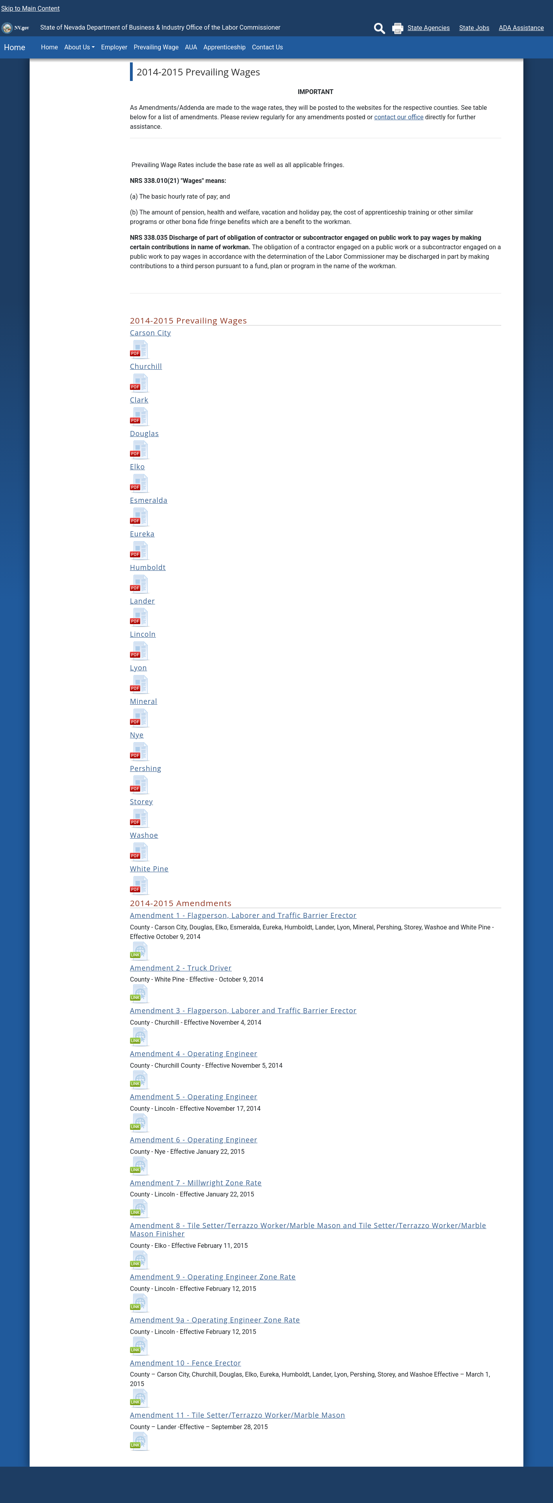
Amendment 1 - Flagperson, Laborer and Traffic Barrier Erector (243, 915)
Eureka (142, 533)
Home (12, 47)
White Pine (149, 868)
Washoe (144, 835)
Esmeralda (148, 500)
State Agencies (429, 28)
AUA (191, 47)
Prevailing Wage (156, 47)
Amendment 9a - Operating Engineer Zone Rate (215, 1319)
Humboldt (148, 567)
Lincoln (143, 634)
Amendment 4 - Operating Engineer (194, 1053)
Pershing (146, 768)
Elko (137, 466)
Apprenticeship (224, 47)
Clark (139, 399)
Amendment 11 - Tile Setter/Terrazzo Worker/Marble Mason (237, 1415)
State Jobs (474, 28)
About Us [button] (77, 47)
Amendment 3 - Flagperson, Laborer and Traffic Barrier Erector (243, 1010)
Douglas (144, 433)
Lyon (138, 667)
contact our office (399, 117)
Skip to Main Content (30, 8)
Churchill (146, 366)
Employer (114, 47)
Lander (142, 601)
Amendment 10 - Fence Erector (185, 1363)
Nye (137, 734)
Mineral (143, 701)
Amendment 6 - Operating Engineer (194, 1139)
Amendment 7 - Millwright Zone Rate (196, 1182)
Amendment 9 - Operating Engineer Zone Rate (213, 1276)
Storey (141, 801)
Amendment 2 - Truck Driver (181, 968)
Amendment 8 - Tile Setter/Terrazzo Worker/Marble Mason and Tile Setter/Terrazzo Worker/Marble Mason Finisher (308, 1229)
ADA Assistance (521, 28)
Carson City (150, 332)
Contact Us (267, 47)
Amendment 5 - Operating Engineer (194, 1096)
